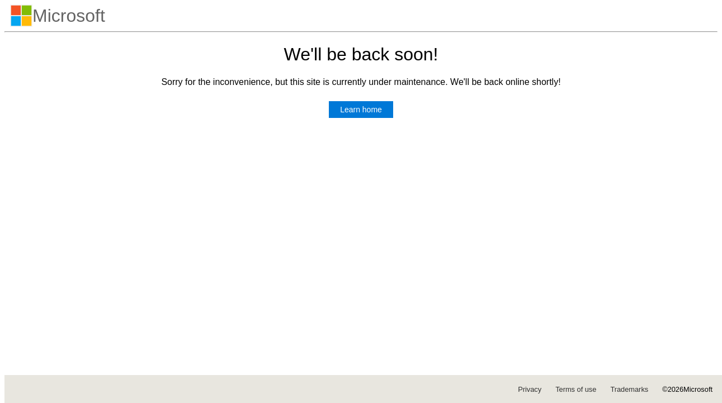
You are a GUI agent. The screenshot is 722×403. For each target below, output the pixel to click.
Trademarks (629, 389)
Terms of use (575, 389)
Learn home (361, 109)
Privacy (529, 389)
